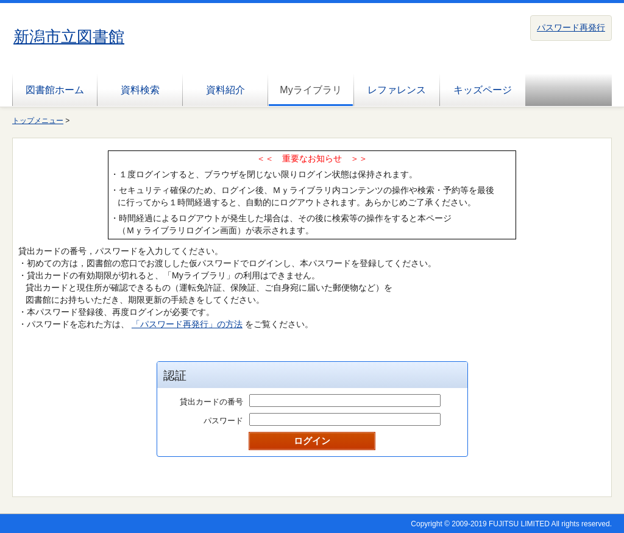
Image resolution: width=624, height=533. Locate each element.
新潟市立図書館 (68, 36)
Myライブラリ (310, 90)
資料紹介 (225, 90)
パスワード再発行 (571, 27)
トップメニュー (37, 120)
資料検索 (140, 90)
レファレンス (396, 90)
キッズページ (482, 90)
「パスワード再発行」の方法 (187, 324)
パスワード (223, 420)
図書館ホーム (55, 90)
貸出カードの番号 (211, 401)
